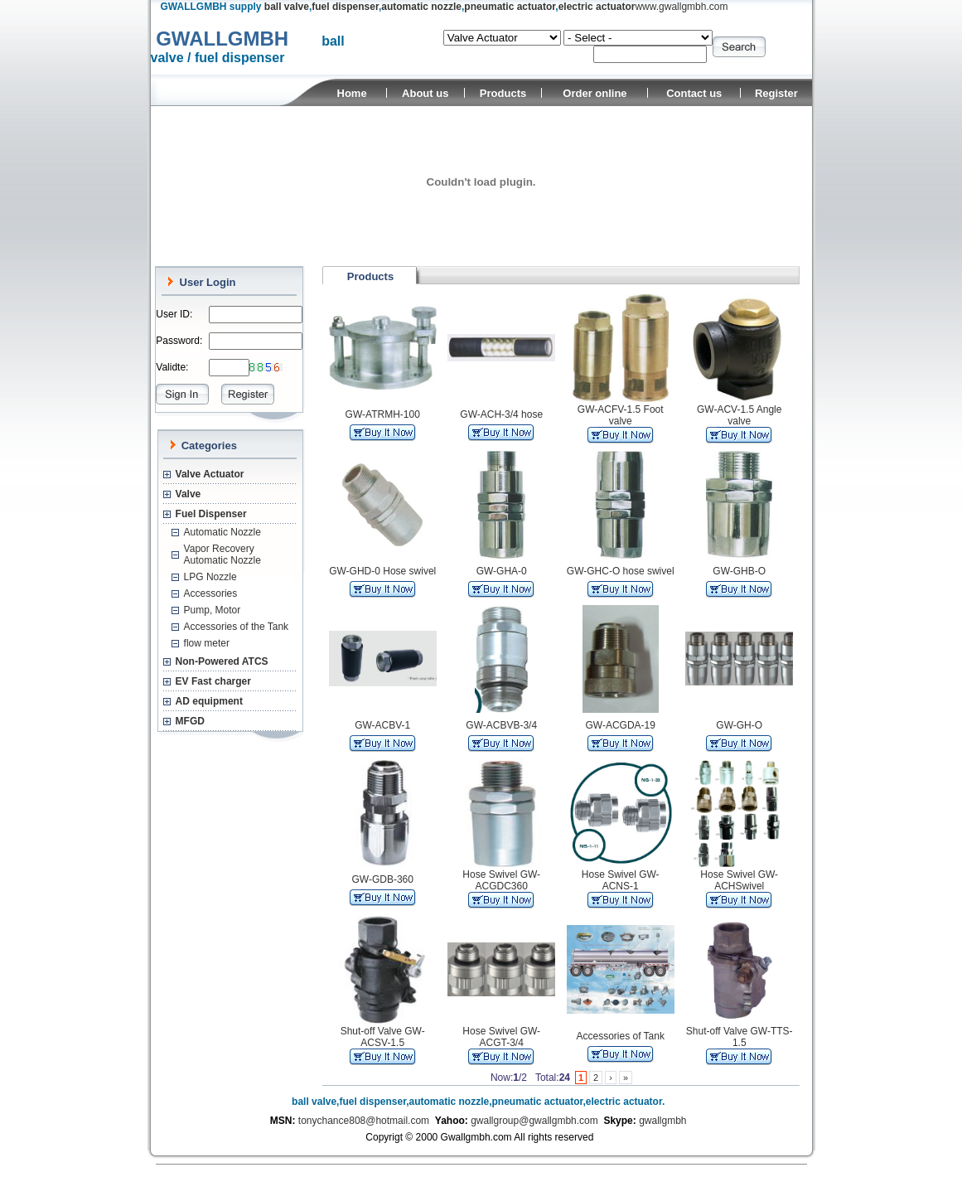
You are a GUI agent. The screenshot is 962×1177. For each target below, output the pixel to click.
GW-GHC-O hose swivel (620, 571)
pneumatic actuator (509, 6)
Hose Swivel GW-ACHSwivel (739, 880)
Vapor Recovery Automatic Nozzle (222, 554)
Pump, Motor (212, 610)
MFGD (190, 721)
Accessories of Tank (620, 1036)
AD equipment (209, 701)
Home (352, 93)
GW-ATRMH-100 (383, 414)
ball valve (286, 6)
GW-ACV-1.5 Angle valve (739, 415)
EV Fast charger (213, 681)
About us (425, 93)
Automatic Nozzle (222, 532)
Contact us (694, 93)
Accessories (211, 593)
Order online (594, 93)
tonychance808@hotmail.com (363, 1120)
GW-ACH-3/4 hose (501, 414)
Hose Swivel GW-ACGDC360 (501, 880)
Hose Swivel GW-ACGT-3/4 (501, 1037)
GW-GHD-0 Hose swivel (382, 571)
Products (503, 93)
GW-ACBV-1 (382, 725)
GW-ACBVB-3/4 (501, 725)
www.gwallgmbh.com (681, 6)
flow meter (207, 643)
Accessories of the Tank (236, 626)
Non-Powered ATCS (222, 661)
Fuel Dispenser (211, 514)
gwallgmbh (662, 1120)
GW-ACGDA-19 (620, 725)
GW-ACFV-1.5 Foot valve (621, 415)
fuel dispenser (345, 6)
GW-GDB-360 (382, 879)
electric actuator (597, 6)
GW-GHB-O (739, 571)
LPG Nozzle (210, 577)
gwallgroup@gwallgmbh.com (534, 1120)
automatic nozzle (421, 6)
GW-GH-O (739, 725)
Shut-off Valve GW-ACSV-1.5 (383, 1037)
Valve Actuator (210, 474)
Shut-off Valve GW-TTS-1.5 (739, 1037)
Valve (188, 494)
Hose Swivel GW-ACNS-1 (621, 880)
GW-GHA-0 (501, 571)
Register (776, 93)
